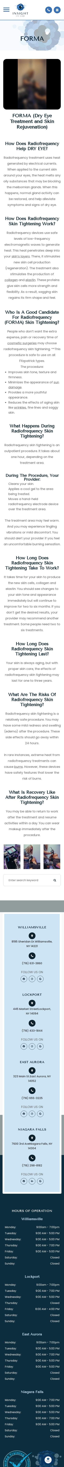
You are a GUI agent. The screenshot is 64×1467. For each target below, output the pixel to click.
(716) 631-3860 (32, 963)
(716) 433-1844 (32, 1031)
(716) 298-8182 (32, 1165)
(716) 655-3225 (32, 1098)
